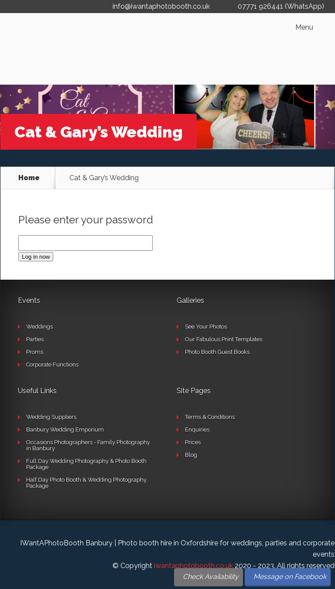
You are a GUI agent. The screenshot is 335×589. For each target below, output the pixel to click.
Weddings (39, 326)
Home (29, 178)
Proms (34, 352)
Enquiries (197, 429)
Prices (193, 442)
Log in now (36, 256)
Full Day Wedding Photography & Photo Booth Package (86, 464)
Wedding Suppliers (51, 417)
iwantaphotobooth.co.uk (193, 566)
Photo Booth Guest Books (217, 352)
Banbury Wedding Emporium (65, 429)
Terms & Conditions (210, 417)
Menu (304, 27)
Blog (191, 455)
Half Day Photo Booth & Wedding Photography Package (86, 482)
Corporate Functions (52, 364)
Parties (35, 339)
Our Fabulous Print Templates (223, 339)
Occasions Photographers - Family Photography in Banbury (88, 445)
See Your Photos (206, 326)
